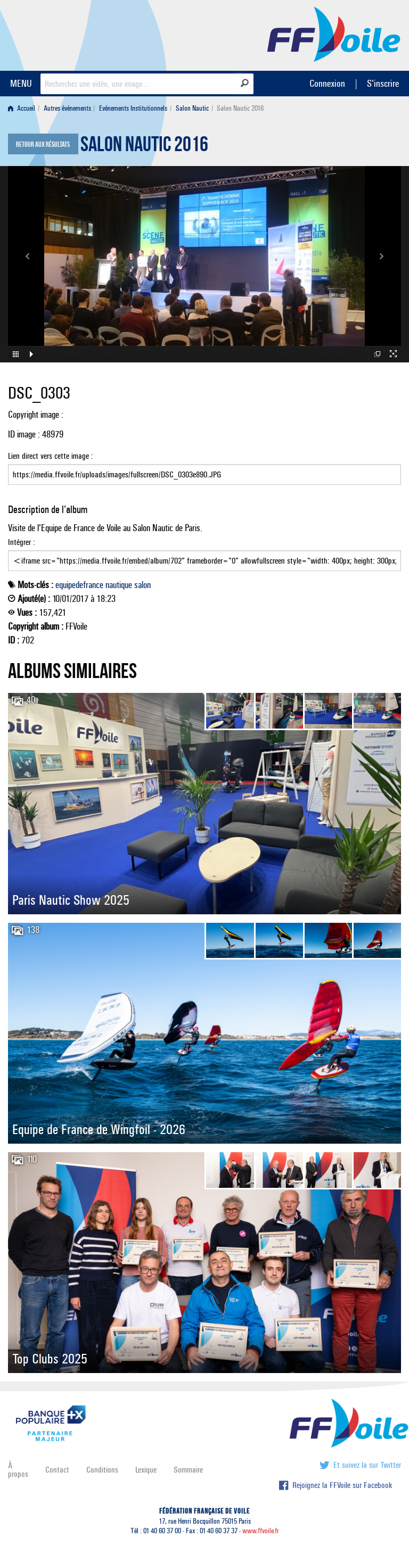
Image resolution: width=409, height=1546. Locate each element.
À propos (18, 1469)
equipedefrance (79, 585)
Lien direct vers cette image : (204, 468)
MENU (21, 83)
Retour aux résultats (43, 144)
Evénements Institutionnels (133, 108)
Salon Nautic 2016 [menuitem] (240, 108)
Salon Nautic (192, 108)
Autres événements (67, 108)
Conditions (102, 1470)
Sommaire (188, 1470)
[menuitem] (23, 108)
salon (142, 585)
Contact (57, 1470)
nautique (118, 585)
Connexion (327, 83)
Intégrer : (204, 554)
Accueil (21, 108)
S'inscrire (383, 83)
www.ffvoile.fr (260, 1530)
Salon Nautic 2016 (144, 147)
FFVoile (334, 33)
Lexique (146, 1470)
